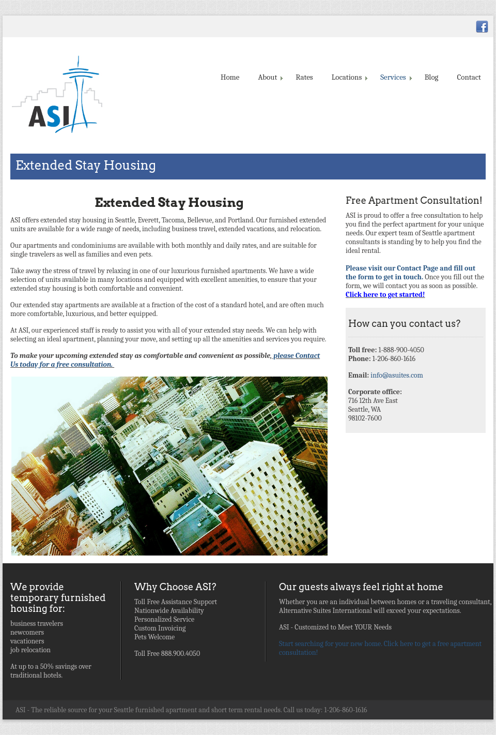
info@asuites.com (396, 375)
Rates (304, 77)
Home (230, 77)
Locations (349, 77)
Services (395, 77)
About (269, 77)
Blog (432, 77)
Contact (469, 77)
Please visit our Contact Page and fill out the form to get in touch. (410, 272)
